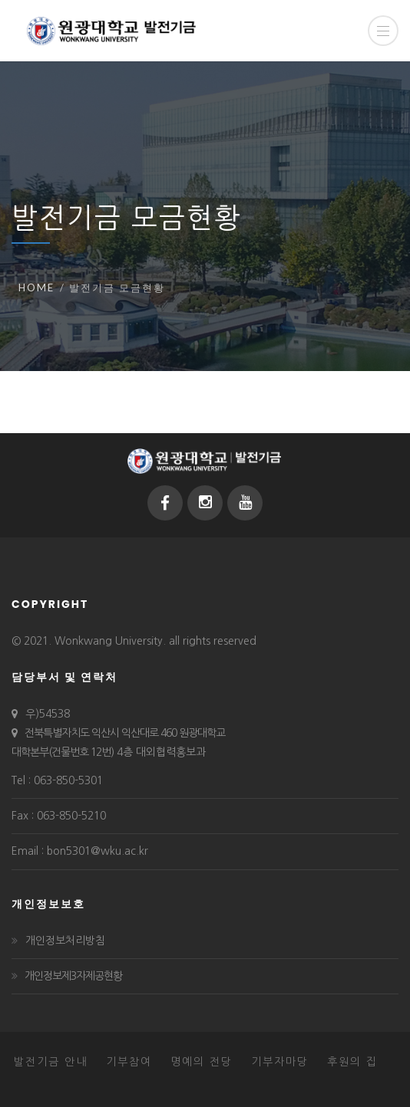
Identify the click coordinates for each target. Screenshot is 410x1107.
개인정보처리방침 (65, 940)
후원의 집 (352, 1061)
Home (36, 287)
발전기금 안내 (51, 1061)
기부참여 (129, 1061)
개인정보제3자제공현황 (73, 976)
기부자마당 (280, 1061)
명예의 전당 (201, 1061)
